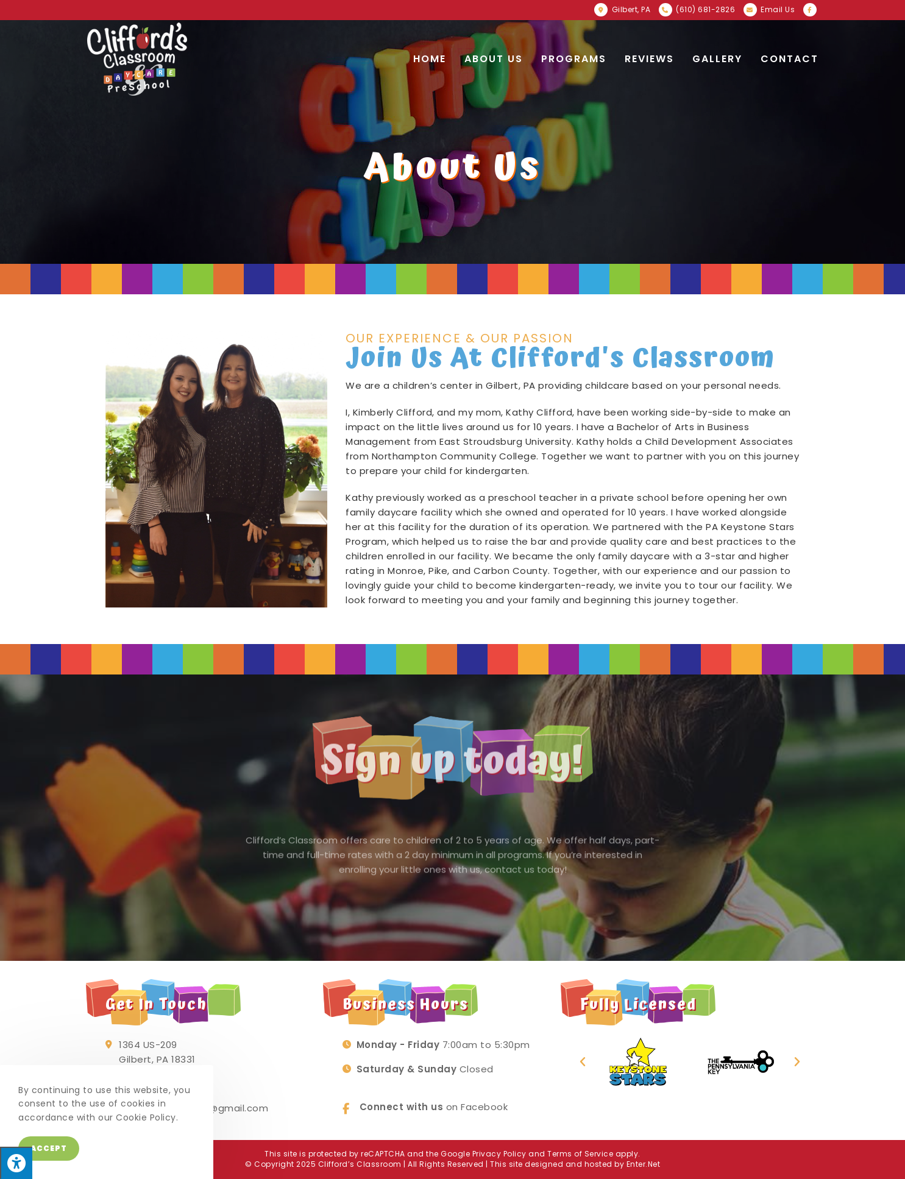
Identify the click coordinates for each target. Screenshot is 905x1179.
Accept (48, 1148)
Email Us (778, 9)
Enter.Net (643, 1164)
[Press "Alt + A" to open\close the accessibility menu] (16, 1163)
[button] (583, 1062)
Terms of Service (580, 1154)
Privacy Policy (499, 1154)
